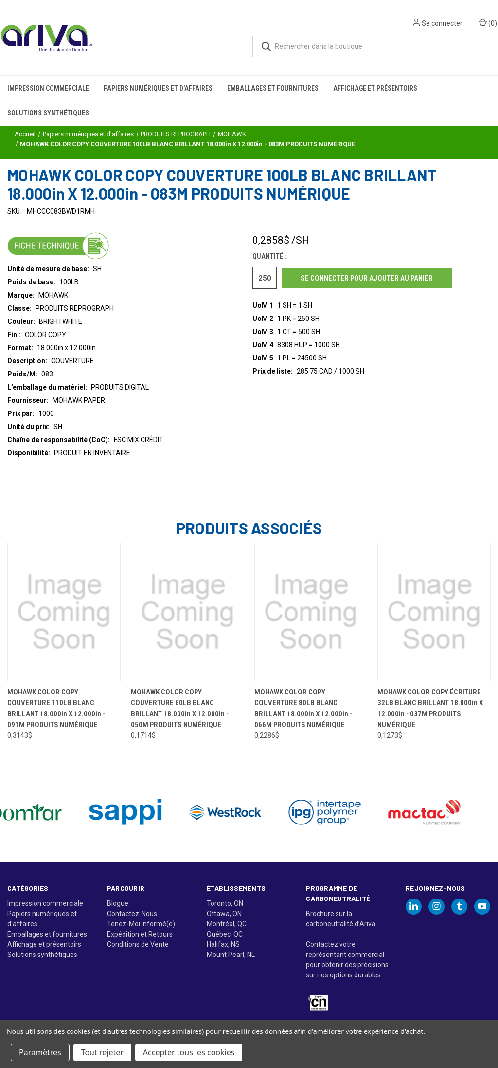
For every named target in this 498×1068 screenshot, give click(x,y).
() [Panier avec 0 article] (482, 14)
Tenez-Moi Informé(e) (141, 924)
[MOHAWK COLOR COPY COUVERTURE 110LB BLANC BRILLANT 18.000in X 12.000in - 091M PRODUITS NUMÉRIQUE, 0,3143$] (64, 611)
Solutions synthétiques (48, 96)
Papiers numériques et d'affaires (158, 71)
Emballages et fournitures (273, 71)
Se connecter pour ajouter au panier (367, 278)
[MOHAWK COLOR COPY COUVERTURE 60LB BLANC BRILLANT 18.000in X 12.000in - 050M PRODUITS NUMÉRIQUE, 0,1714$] (187, 611)
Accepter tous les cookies (189, 1052)
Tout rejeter (102, 1052)
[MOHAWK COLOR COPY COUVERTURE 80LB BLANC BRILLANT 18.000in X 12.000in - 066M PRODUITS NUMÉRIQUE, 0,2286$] (311, 611)
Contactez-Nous (132, 914)
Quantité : (269, 256)
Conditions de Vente (138, 944)
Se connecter (435, 15)
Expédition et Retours (140, 934)
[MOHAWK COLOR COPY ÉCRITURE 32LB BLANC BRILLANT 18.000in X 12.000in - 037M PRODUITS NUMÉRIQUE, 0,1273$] (434, 611)
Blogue (117, 903)
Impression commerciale (48, 71)
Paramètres (40, 1052)
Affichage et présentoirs (375, 71)
